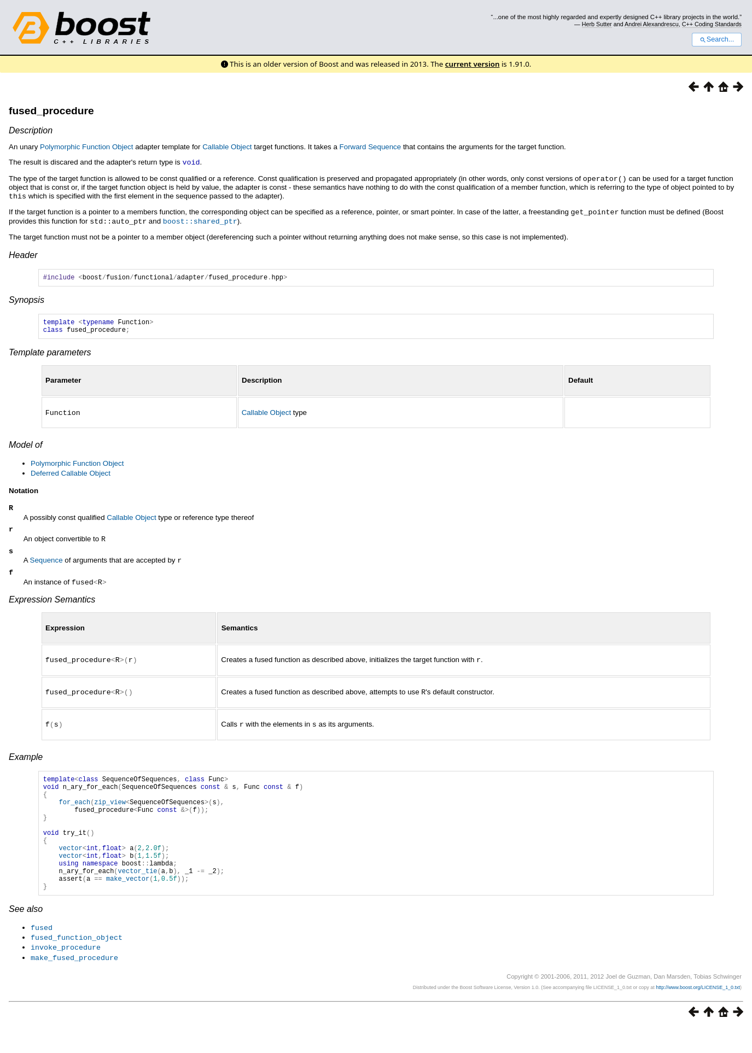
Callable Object (227, 147)
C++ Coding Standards (712, 24)
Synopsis (26, 298)
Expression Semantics (52, 604)
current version (472, 64)
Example (26, 759)
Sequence (46, 564)
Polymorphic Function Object (86, 147)
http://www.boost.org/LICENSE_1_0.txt (698, 1012)
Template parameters (50, 354)
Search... (716, 39)
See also (26, 936)
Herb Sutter (597, 24)
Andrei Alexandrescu (652, 24)
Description (31, 130)
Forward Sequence (370, 147)
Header (23, 252)
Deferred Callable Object (70, 475)
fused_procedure (51, 110)
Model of (25, 446)
